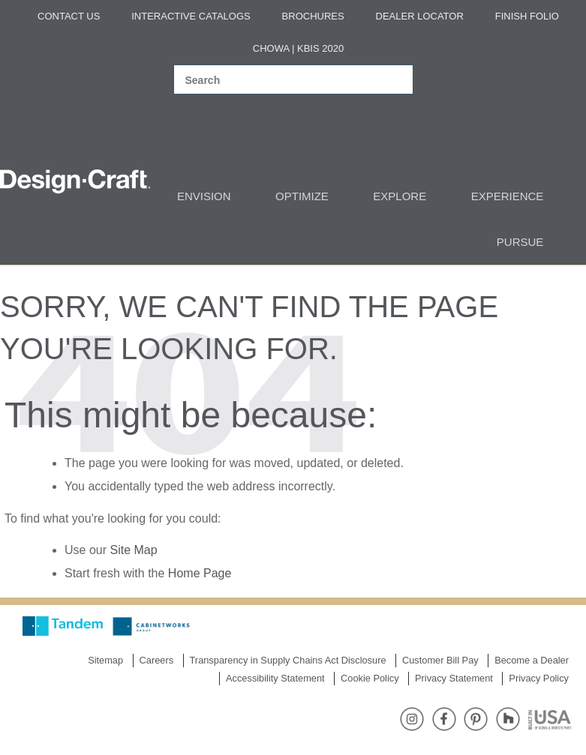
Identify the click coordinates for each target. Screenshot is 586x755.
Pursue (520, 241)
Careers (157, 660)
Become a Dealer (531, 660)
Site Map (133, 550)
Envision (204, 196)
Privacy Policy (539, 678)
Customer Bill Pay (440, 660)
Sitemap (105, 660)
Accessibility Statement (275, 678)
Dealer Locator (420, 16)
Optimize (302, 196)
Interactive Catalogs (190, 16)
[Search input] (277, 80)
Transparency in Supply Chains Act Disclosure (288, 660)
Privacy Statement (454, 678)
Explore (399, 196)
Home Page (200, 573)
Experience (507, 196)
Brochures (313, 16)
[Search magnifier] (393, 80)
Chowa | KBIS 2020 (298, 48)
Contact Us (69, 16)
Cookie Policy (370, 678)
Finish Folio (527, 16)
